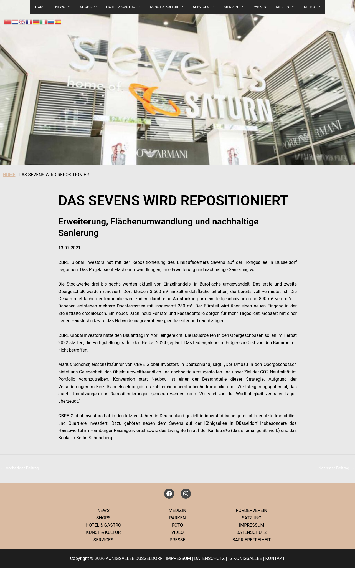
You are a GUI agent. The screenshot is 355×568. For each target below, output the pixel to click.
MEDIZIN (229, 7)
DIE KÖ (300, 7)
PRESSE (177, 539)
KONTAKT (275, 558)
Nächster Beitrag (336, 468)
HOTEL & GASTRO (127, 7)
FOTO (177, 525)
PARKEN (253, 7)
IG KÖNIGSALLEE (245, 558)
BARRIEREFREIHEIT (251, 539)
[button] (76, 7)
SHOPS (94, 7)
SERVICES (202, 7)
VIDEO (177, 532)
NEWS (71, 7)
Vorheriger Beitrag (20, 468)
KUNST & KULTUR (167, 7)
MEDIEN (276, 7)
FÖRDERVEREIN (251, 510)
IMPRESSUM (251, 525)
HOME (9, 174)
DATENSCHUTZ (251, 532)
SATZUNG (252, 518)
